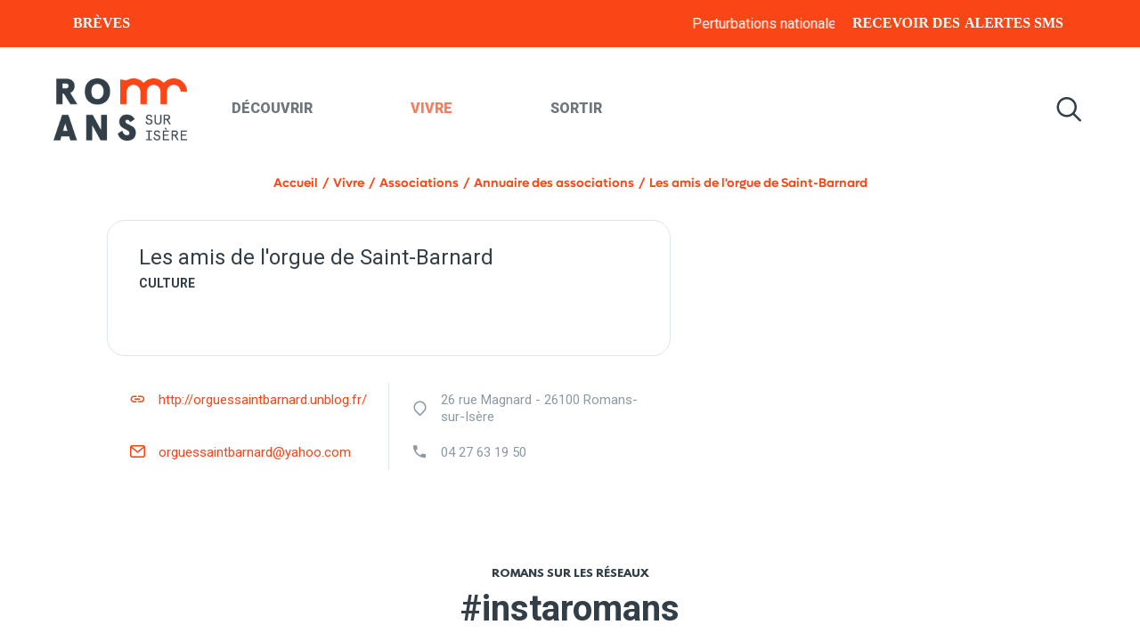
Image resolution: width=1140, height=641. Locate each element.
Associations (419, 183)
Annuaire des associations (554, 183)
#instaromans (570, 608)
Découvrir (272, 108)
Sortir (576, 108)
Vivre (431, 108)
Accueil (295, 183)
